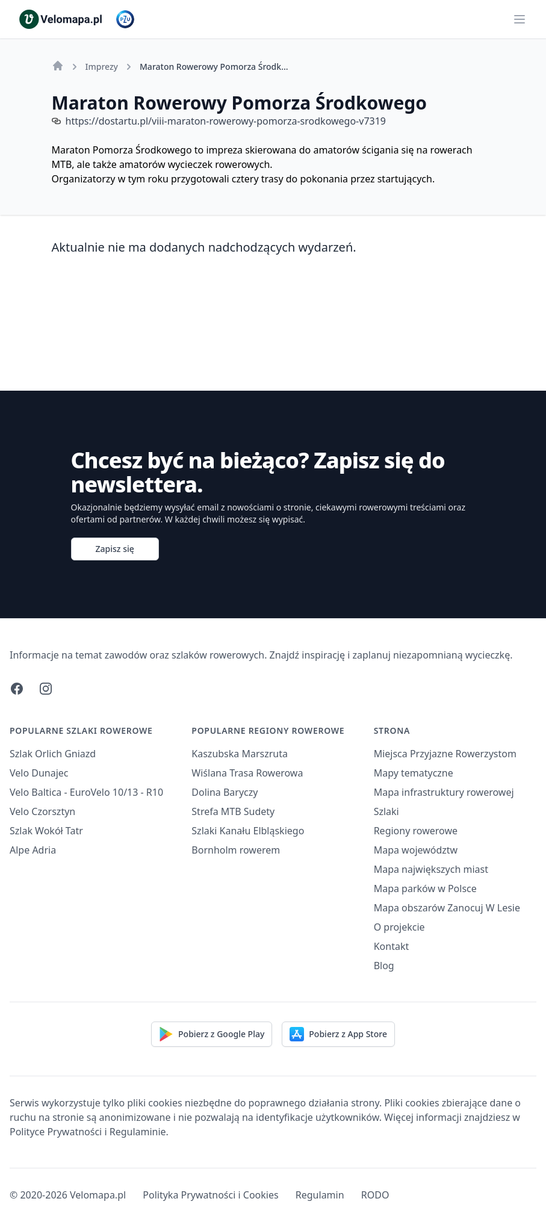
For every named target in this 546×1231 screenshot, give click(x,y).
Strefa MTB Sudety (233, 811)
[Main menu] (519, 19)
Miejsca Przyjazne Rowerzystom (445, 753)
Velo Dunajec (39, 773)
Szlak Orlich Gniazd (53, 753)
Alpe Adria (33, 850)
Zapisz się (115, 548)
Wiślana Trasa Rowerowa (247, 773)
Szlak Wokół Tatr (46, 830)
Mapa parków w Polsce (425, 888)
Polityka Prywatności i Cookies (210, 1195)
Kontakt (391, 946)
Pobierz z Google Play (211, 1034)
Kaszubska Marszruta (239, 753)
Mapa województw (416, 850)
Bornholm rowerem (235, 850)
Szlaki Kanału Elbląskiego (247, 830)
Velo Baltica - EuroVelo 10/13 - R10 (86, 792)
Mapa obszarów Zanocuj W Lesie (447, 907)
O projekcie (399, 927)
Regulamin (320, 1195)
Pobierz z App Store (338, 1034)
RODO (375, 1195)
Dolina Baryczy (224, 792)
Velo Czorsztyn (42, 811)
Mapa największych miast (431, 869)
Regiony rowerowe (416, 830)
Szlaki (386, 811)
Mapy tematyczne (413, 773)
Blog (384, 965)
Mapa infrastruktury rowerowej (444, 792)
